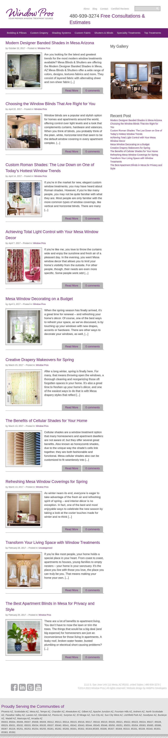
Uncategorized (45, 548)
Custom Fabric (83, 32)
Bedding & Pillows (17, 32)
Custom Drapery (39, 32)
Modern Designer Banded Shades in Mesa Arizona (50, 43)
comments (92, 90)
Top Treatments (152, 32)
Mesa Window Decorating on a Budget (39, 298)
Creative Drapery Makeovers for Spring (40, 359)
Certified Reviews (120, 8)
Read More (71, 90)
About (87, 8)
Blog (95, 8)
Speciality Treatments (128, 32)
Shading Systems (61, 32)
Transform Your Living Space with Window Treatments (53, 542)
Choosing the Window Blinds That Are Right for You (50, 104)
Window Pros (44, 48)
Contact (104, 8)
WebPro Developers (156, 688)
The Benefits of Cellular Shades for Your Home (46, 420)
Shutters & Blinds (103, 32)
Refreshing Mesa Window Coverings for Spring (46, 481)
